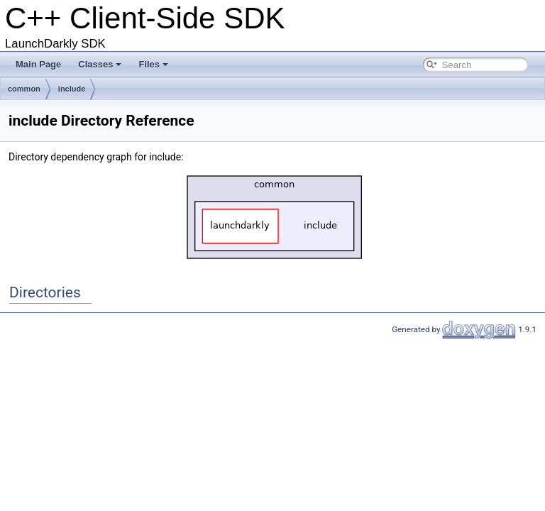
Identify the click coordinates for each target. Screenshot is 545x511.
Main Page (38, 64)
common (24, 88)
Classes (99, 64)
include (72, 88)
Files (153, 64)
